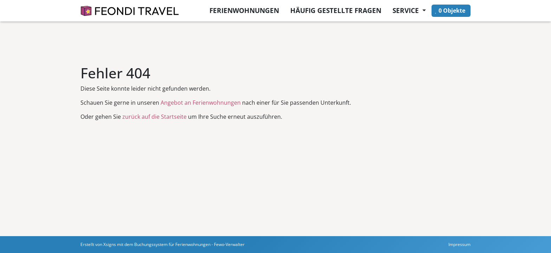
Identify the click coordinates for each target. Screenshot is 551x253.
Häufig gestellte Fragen (335, 10)
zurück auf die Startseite (154, 117)
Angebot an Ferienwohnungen (201, 102)
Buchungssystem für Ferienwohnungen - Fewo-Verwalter (189, 244)
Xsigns (109, 244)
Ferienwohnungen (244, 10)
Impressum (459, 244)
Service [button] (407, 10)
